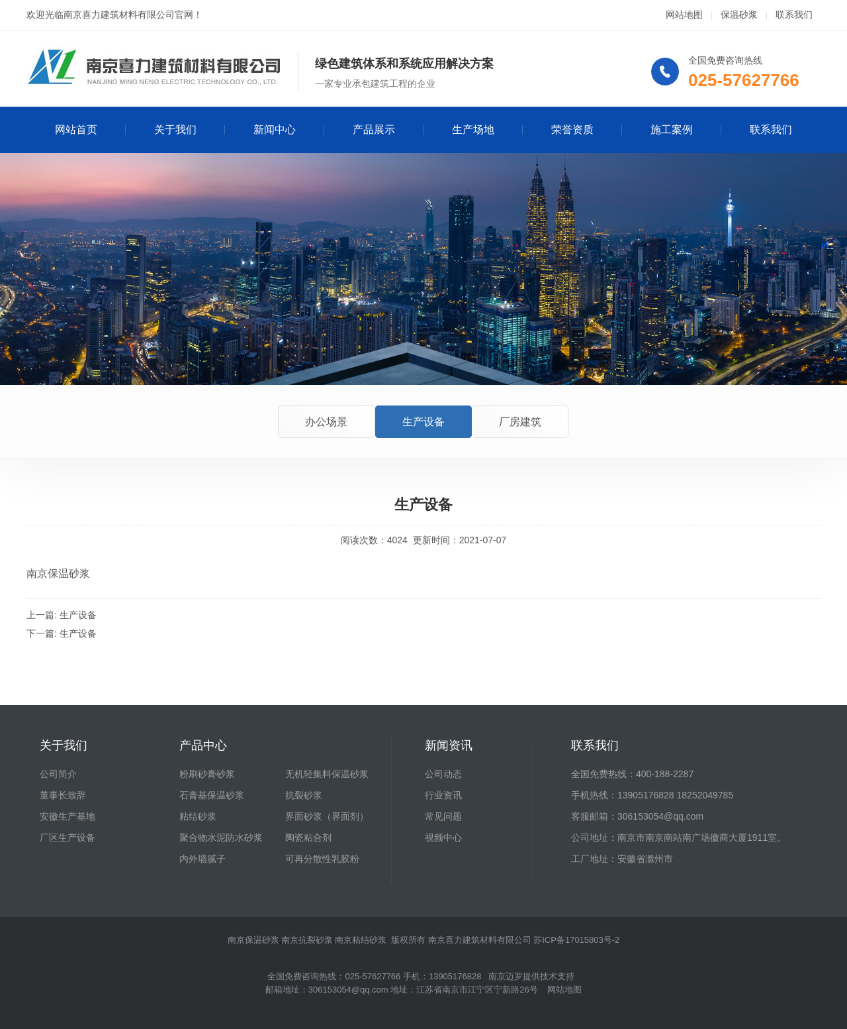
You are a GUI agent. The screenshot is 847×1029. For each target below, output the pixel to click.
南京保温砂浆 (253, 940)
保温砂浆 (739, 14)
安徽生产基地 (67, 816)
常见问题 (443, 816)
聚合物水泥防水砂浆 (221, 837)
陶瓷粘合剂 (308, 837)
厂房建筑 (520, 421)
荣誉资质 (572, 129)
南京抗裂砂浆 (307, 940)
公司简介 (58, 774)
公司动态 (443, 774)
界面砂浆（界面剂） (327, 816)
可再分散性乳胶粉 (322, 858)
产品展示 (374, 129)
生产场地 (473, 129)
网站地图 (684, 14)
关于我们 (175, 129)
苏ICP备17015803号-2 (576, 940)
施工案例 (671, 129)
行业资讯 (443, 795)
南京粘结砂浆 (360, 940)
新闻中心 (274, 129)
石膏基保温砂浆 (211, 795)
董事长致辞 (63, 795)
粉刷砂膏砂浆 (207, 774)
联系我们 (794, 14)
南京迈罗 (505, 976)
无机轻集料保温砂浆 (327, 774)
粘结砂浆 (197, 816)
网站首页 (76, 129)
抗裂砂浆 (303, 795)
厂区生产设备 (67, 837)
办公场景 (326, 421)
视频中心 (443, 837)
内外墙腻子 (202, 858)
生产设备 (423, 421)
